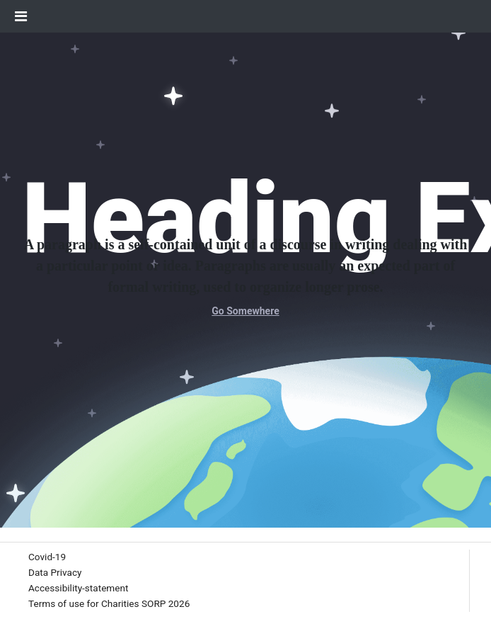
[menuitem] (47, 557)
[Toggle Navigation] (21, 16)
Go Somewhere (245, 311)
